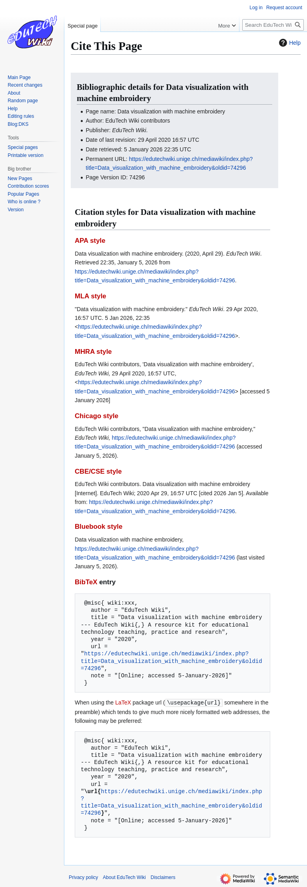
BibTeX (86, 582)
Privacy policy (83, 877)
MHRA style (93, 351)
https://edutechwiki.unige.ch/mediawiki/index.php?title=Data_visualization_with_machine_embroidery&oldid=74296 (171, 661)
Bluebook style (98, 526)
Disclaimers (163, 877)
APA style (90, 240)
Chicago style (96, 416)
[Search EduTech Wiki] (273, 25)
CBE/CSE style (98, 471)
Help (289, 43)
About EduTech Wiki (124, 877)
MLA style (90, 296)
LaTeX (123, 702)
